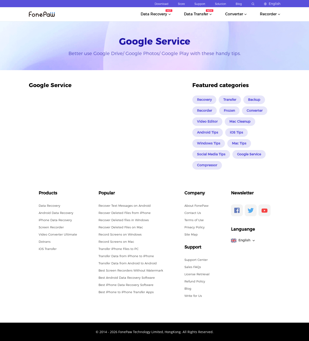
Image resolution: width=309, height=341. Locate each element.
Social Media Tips (211, 154)
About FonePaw (196, 205)
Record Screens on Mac (116, 241)
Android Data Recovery (56, 213)
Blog (239, 4)
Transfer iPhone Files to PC (118, 249)
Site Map (191, 234)
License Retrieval (197, 274)
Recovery (204, 100)
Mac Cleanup (240, 121)
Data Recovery (49, 205)
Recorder (204, 110)
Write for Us (193, 296)
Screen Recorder (51, 227)
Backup (254, 100)
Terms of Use (194, 220)
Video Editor (207, 121)
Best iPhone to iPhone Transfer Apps (126, 292)
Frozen (229, 110)
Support (199, 4)
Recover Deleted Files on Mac (120, 227)
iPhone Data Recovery (55, 220)
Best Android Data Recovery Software (126, 277)
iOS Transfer (48, 249)
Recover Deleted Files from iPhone (124, 213)
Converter (255, 110)
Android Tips (207, 132)
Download (161, 4)
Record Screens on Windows (120, 234)
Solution (220, 4)
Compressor (207, 165)
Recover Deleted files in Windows (123, 220)
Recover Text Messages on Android (124, 205)
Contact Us (192, 213)
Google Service (249, 154)
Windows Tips (208, 143)
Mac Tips (239, 143)
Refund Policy (194, 281)
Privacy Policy (194, 227)
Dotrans (45, 241)
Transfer (229, 100)
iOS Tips (236, 132)
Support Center (196, 260)
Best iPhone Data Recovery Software (125, 285)
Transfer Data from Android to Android (127, 263)
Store (181, 4)
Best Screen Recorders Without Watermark (130, 270)
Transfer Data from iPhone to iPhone (126, 256)
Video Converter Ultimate (58, 234)
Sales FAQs (192, 267)
